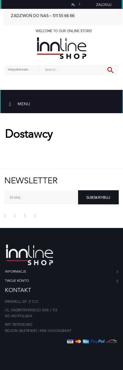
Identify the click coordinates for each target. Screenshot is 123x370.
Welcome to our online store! (63, 31)
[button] (103, 5)
